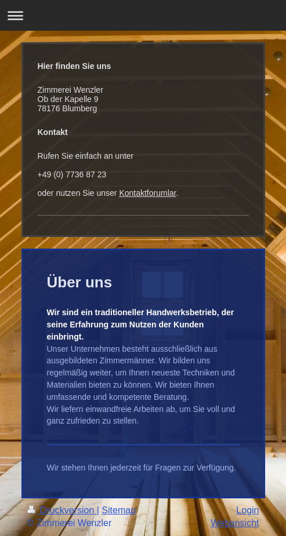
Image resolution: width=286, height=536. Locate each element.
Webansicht (235, 523)
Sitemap (119, 510)
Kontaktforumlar (147, 193)
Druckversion (62, 510)
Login (247, 510)
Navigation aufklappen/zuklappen (143, 15)
